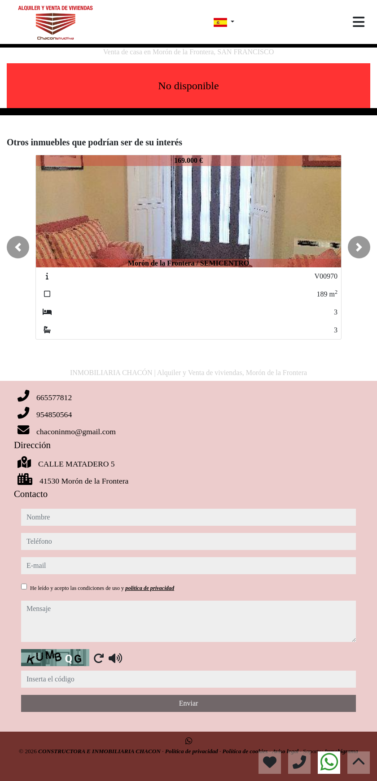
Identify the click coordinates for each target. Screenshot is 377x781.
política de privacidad (149, 588)
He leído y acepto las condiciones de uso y (102, 588)
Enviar (188, 703)
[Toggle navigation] (358, 22)
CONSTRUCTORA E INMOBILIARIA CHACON (100, 751)
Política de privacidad (192, 751)
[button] (18, 247)
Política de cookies (246, 751)
